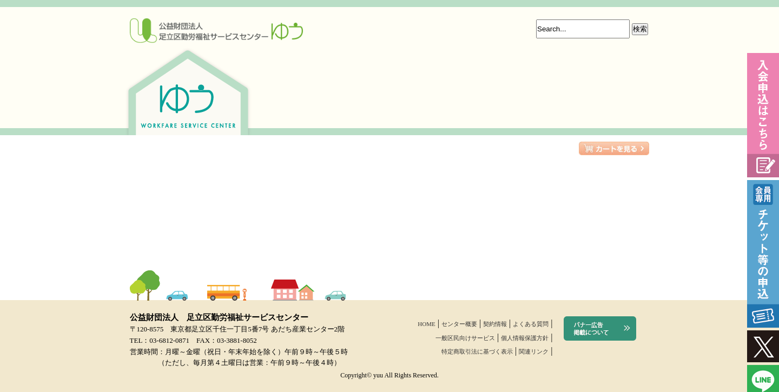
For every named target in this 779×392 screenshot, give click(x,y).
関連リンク (534, 351)
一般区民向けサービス (465, 338)
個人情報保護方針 (525, 338)
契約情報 (495, 324)
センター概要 (459, 324)
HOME (426, 324)
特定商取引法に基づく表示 (477, 351)
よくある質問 (531, 324)
